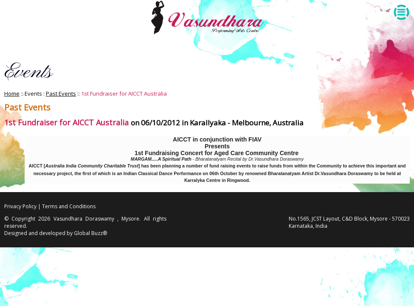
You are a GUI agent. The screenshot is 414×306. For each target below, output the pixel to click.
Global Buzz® (90, 233)
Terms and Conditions (69, 206)
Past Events (61, 93)
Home (12, 93)
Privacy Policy (20, 206)
